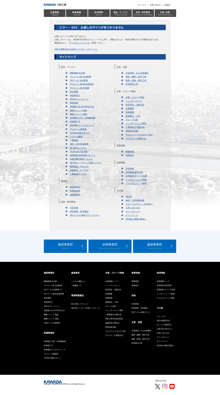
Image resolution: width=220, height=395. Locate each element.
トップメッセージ (134, 101)
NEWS (129, 196)
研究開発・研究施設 (79, 211)
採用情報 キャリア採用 (136, 176)
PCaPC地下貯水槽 (78, 151)
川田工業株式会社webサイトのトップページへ (76, 49)
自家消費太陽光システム (81, 159)
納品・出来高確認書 (135, 200)
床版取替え (75, 95)
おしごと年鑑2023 (164, 325)
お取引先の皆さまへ (165, 329)
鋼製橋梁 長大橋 (77, 73)
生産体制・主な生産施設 (137, 73)
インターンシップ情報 (136, 179)
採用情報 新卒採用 (134, 172)
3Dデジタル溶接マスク (141, 312)
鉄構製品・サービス (79, 170)
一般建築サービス (78, 174)
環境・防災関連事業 (79, 144)
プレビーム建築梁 (78, 129)
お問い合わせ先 (133, 208)
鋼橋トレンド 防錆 (78, 110)
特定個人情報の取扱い (136, 219)
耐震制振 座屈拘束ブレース (82, 155)
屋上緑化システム (78, 148)
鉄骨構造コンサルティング (82, 125)
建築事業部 (75, 194)
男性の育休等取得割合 (114, 319)
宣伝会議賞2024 (163, 321)
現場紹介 (130, 155)
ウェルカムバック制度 (136, 183)
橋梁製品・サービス (79, 166)
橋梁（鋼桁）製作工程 (136, 76)
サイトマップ (81, 43)
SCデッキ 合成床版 (79, 80)
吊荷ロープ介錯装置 (52, 323)
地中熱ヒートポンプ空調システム (85, 163)
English (167, 5)
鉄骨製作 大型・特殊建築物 (82, 118)
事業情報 (130, 151)
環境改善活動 (132, 131)
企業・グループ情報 (135, 97)
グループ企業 (132, 120)
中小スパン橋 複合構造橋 (81, 84)
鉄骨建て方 (75, 121)
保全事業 (74, 92)
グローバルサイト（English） (139, 204)
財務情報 (130, 112)
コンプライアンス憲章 (136, 123)
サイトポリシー (133, 211)
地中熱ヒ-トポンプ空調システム (84, 308)
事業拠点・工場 (133, 116)
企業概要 (130, 108)
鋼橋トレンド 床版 (78, 114)
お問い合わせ (155, 5)
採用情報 (130, 168)
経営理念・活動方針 (135, 105)
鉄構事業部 (75, 191)
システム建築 (76, 136)
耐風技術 (74, 103)
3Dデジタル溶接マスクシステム (85, 215)
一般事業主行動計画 (135, 127)
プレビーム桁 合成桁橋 (80, 76)
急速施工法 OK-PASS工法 (82, 106)
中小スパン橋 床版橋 (79, 88)
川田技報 (74, 208)
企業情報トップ (111, 281)
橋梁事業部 (75, 187)
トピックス (141, 5)
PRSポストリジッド (79, 99)
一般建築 (74, 140)
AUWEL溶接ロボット (80, 133)
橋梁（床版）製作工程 (136, 80)
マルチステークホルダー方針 (139, 135)
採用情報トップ (163, 281)
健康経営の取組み (112, 323)
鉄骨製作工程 (132, 84)
